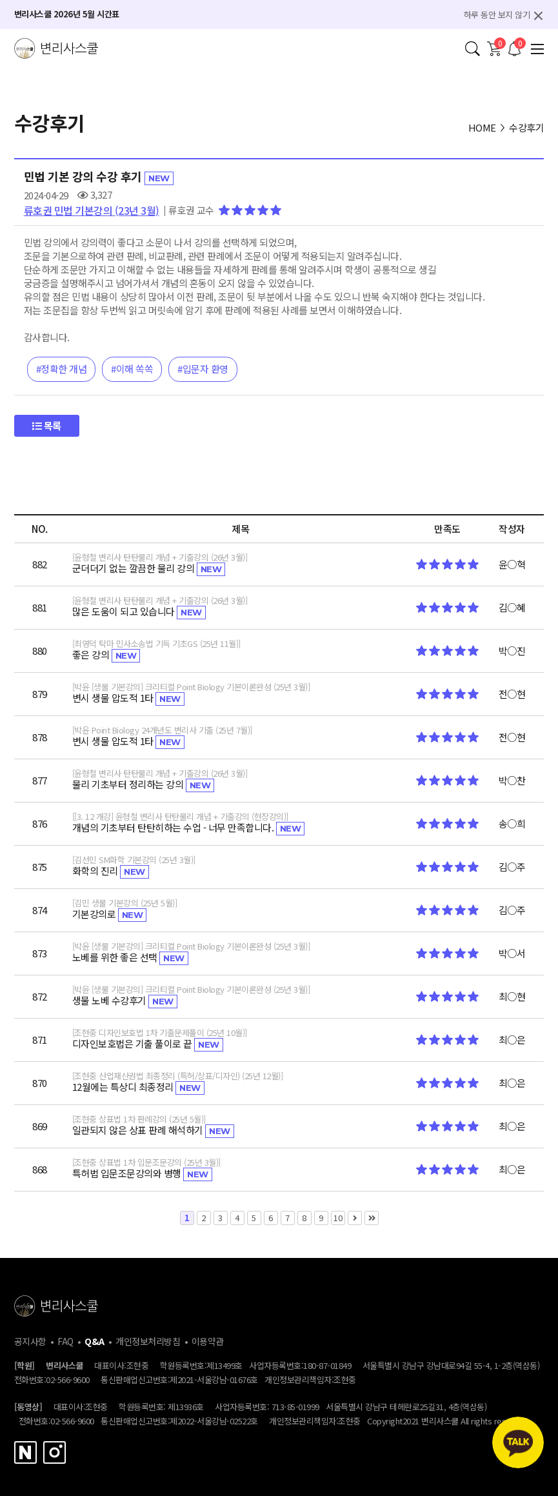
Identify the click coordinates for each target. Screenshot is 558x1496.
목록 (46, 425)
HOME (482, 127)
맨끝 (371, 1218)
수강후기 (526, 127)
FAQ (65, 1341)
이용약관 (208, 1341)
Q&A (95, 1341)
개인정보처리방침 (147, 1341)
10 (337, 1217)
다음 (355, 1218)
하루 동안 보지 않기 (497, 14)
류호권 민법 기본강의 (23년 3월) (91, 210)
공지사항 (30, 1341)
